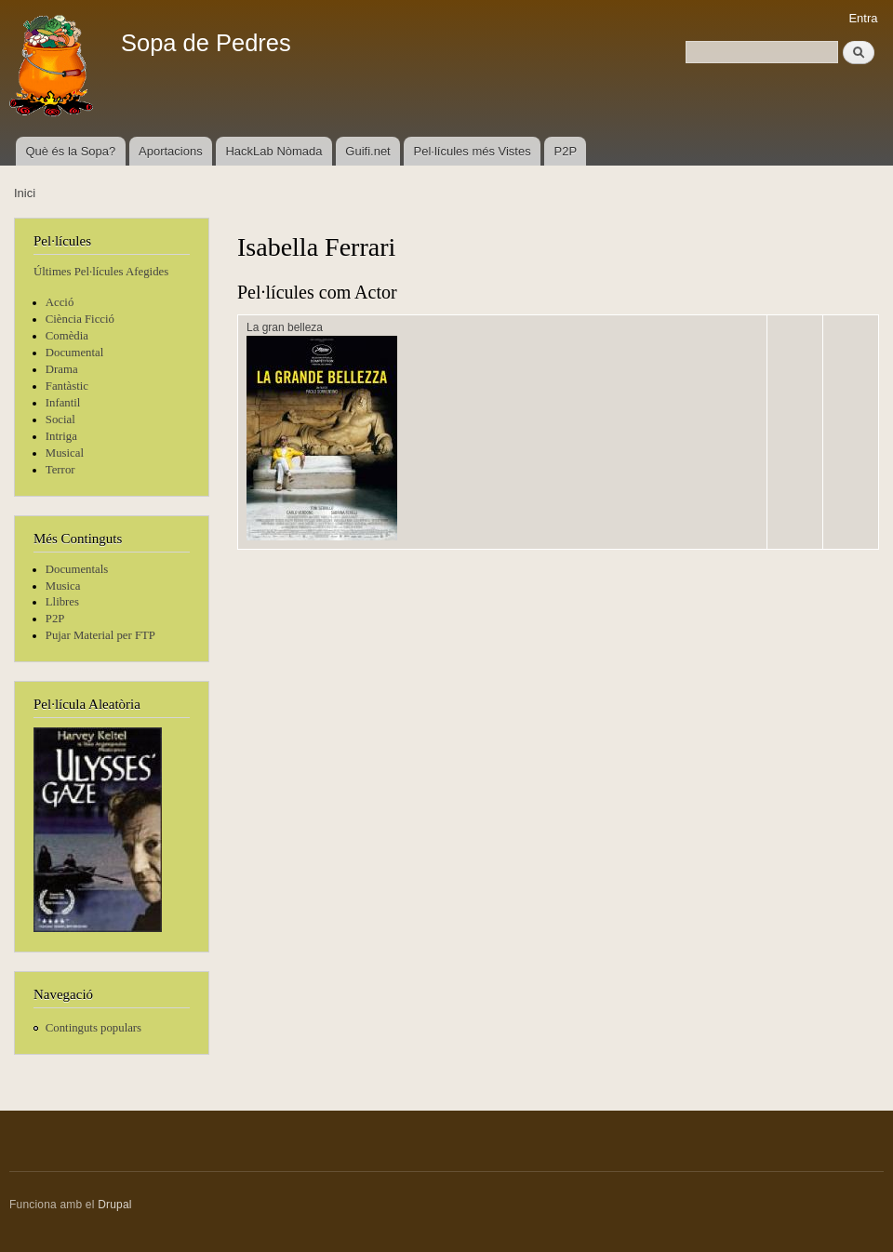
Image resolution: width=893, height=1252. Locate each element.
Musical (65, 453)
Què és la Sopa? (70, 151)
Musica (63, 586)
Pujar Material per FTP (100, 635)
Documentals (77, 569)
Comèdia (67, 335)
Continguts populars (93, 1027)
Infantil (63, 402)
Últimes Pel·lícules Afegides (100, 271)
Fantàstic (67, 386)
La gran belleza (285, 327)
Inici (24, 193)
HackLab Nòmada (273, 151)
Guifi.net (367, 151)
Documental (74, 352)
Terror (60, 469)
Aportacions (171, 151)
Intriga (61, 436)
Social (60, 419)
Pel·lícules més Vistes (472, 151)
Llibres (62, 601)
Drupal (115, 1204)
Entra (862, 18)
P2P (566, 151)
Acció (60, 302)
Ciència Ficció (80, 319)
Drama (62, 369)
